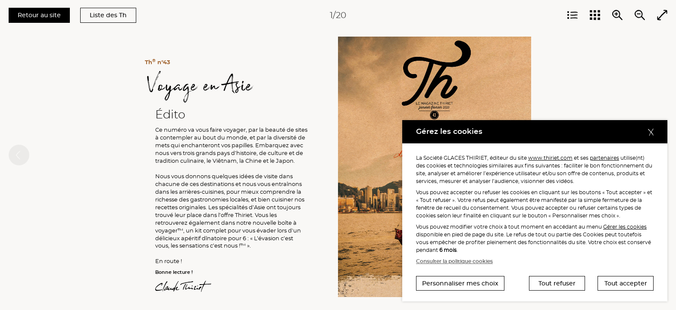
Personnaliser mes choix (460, 283)
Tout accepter (625, 283)
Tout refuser (557, 283)
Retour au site (39, 15)
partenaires (604, 158)
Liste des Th (108, 15)
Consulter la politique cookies (454, 261)
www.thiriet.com (550, 158)
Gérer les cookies (625, 226)
